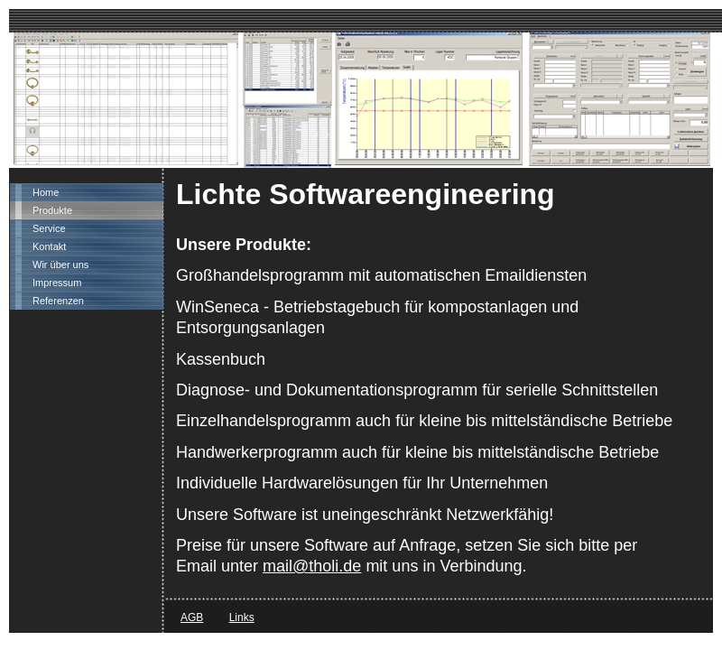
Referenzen (58, 300)
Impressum (56, 282)
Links (242, 617)
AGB (191, 617)
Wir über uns (60, 264)
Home (45, 192)
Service (49, 228)
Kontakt (49, 246)
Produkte (52, 210)
